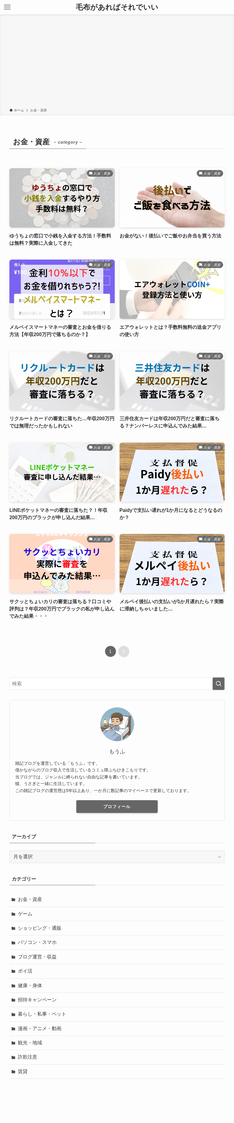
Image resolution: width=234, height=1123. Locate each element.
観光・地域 (30, 1042)
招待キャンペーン (37, 999)
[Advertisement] (117, 62)
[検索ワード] (117, 683)
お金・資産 (30, 899)
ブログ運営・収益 (37, 956)
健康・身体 (30, 985)
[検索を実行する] (219, 683)
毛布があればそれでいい (117, 7)
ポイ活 (25, 971)
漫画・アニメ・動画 (39, 1028)
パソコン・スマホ (37, 942)
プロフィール (116, 806)
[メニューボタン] (7, 7)
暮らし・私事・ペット (42, 1014)
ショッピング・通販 (39, 928)
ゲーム (25, 913)
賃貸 (23, 1071)
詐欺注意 (27, 1056)
